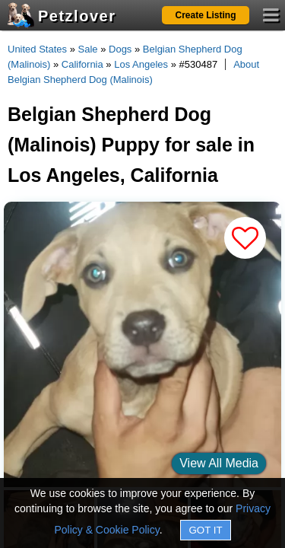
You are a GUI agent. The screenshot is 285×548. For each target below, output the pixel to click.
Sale (88, 49)
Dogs (120, 49)
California (82, 64)
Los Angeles (141, 64)
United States (37, 49)
